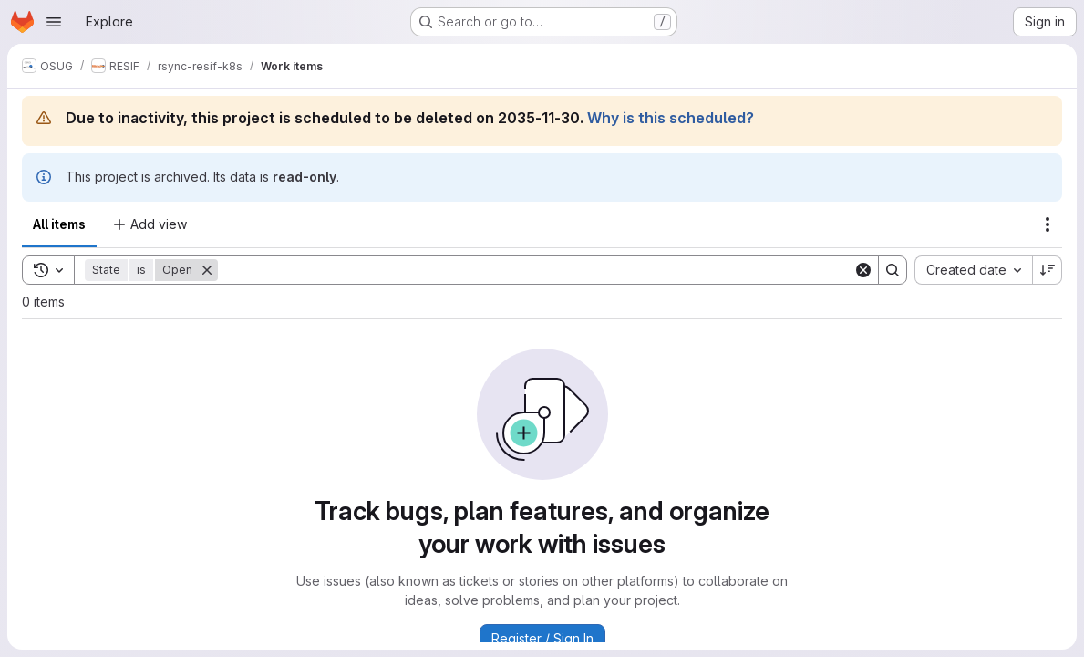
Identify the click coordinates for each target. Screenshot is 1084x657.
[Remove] (207, 270)
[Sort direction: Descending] (1047, 270)
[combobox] (973, 270)
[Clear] (863, 270)
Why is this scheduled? (670, 118)
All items (59, 224)
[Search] (536, 270)
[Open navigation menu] (53, 21)
